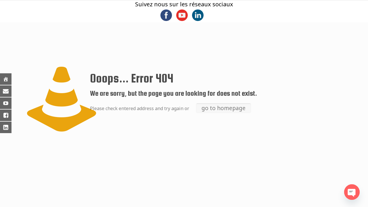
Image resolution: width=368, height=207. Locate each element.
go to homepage (224, 108)
